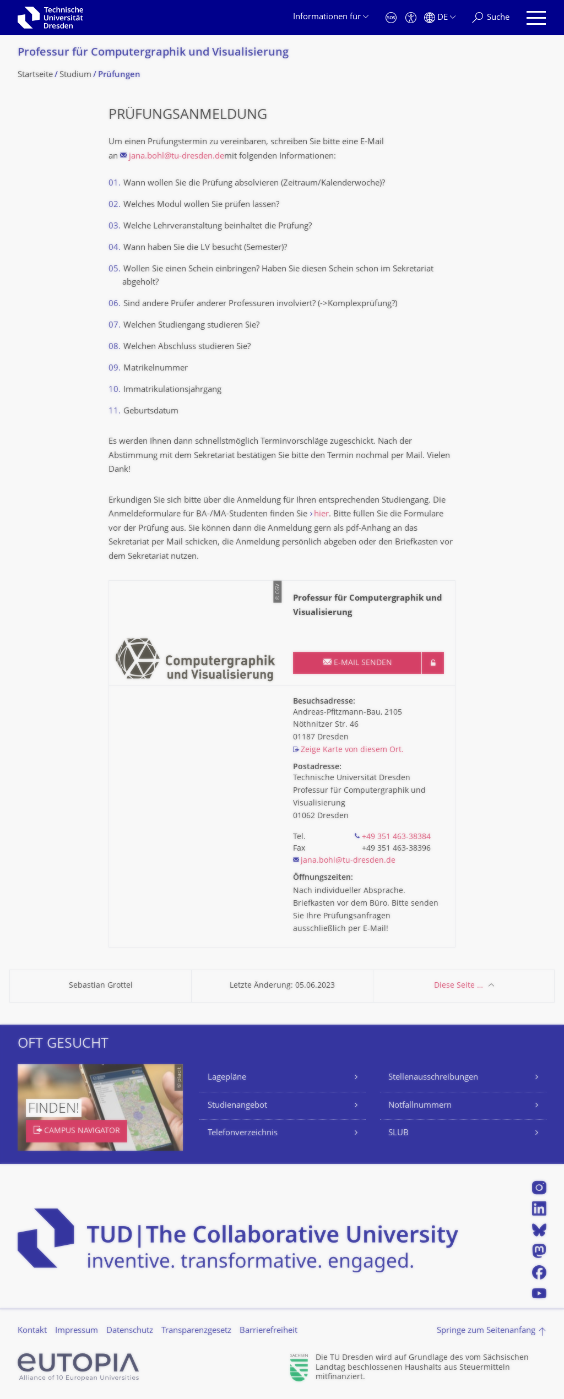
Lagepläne (227, 1078)
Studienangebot (237, 1106)
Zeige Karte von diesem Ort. (352, 750)
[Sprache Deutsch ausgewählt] (439, 18)
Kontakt (32, 1331)
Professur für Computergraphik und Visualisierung (153, 53)
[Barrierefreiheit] (411, 18)
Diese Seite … (458, 985)
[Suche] (490, 18)
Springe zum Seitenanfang (486, 1331)
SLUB (398, 1133)
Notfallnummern (420, 1106)
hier (321, 514)
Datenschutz (129, 1331)
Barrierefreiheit (268, 1331)
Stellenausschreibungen (433, 1078)
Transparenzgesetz (196, 1331)
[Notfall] (391, 18)
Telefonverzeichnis (243, 1133)
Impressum (76, 1331)
